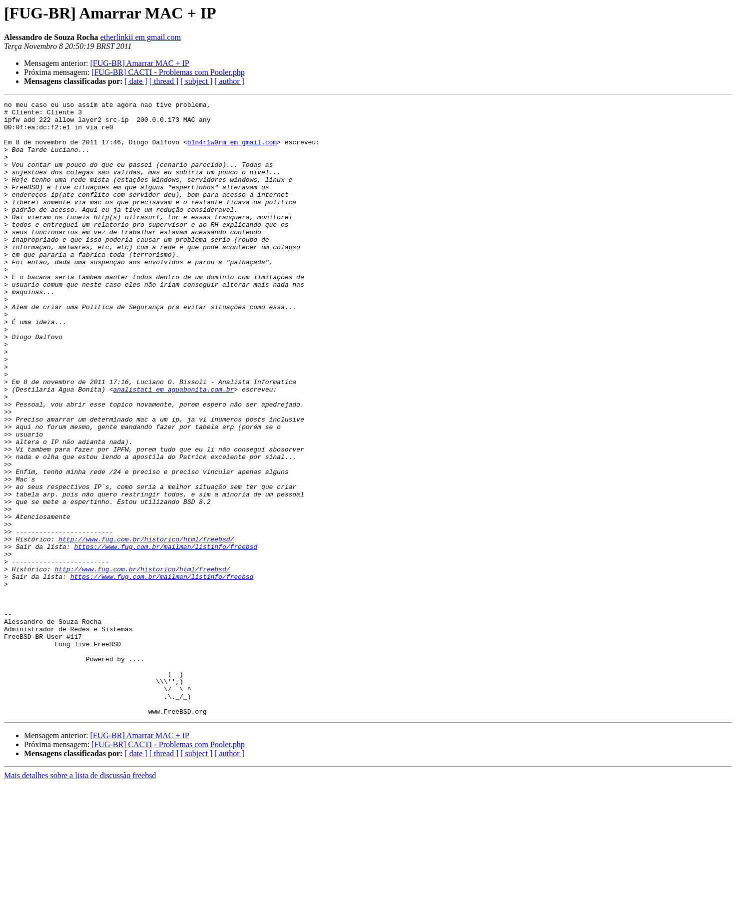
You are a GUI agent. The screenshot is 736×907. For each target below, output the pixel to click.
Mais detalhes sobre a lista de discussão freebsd (80, 898)
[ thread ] (164, 81)
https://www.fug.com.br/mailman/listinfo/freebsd (165, 636)
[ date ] (135, 81)
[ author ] (229, 81)
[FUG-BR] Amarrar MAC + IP (139, 63)
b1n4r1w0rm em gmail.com (232, 150)
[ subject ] (196, 81)
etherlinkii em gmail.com (140, 37)
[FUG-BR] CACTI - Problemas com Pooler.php (168, 72)
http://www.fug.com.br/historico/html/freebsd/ (146, 627)
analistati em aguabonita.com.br (173, 447)
